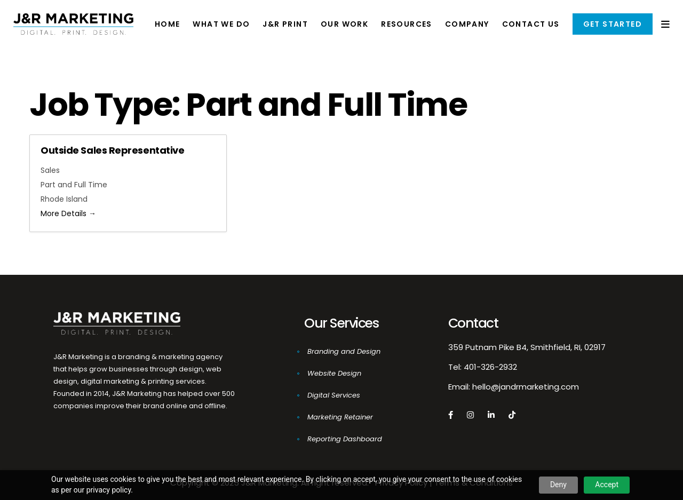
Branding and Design (343, 351)
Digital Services (333, 395)
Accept (606, 484)
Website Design (334, 373)
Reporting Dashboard (344, 439)
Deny (558, 484)
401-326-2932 (490, 366)
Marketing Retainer (340, 417)
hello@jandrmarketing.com (525, 386)
